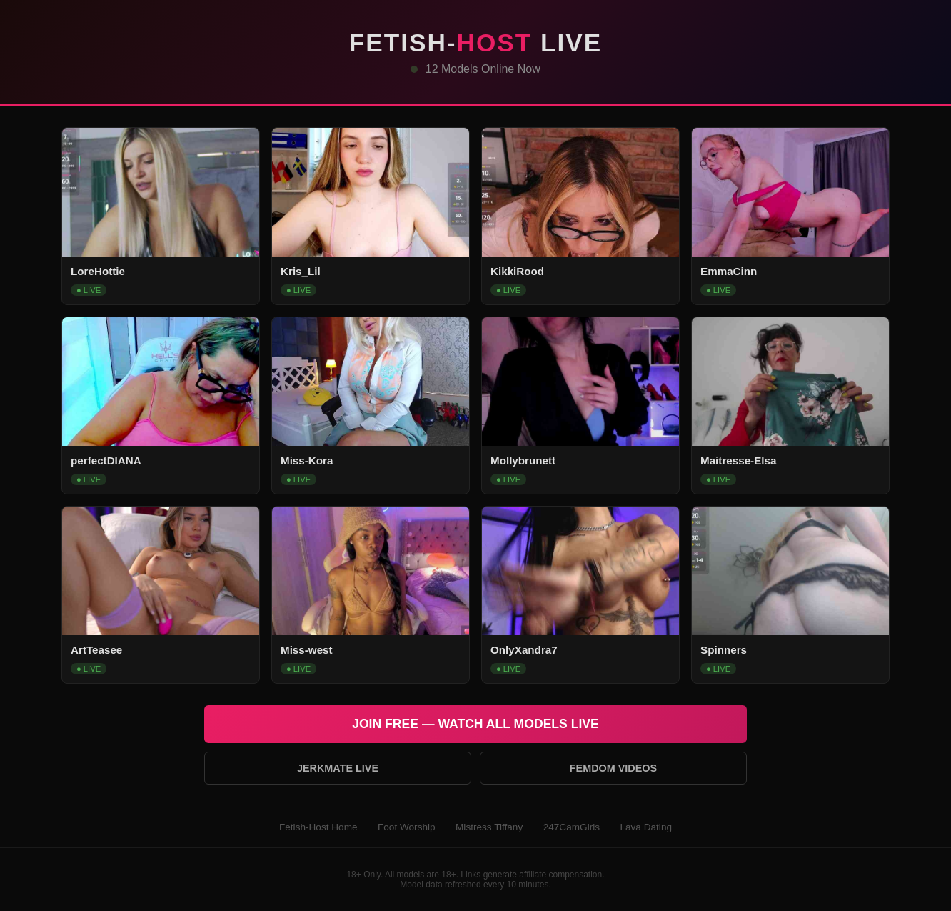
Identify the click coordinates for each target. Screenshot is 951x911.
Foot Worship (407, 827)
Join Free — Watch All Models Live (475, 724)
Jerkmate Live (337, 768)
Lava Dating (646, 827)
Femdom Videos (613, 768)
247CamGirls (571, 827)
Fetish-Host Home (318, 827)
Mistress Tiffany (489, 827)
